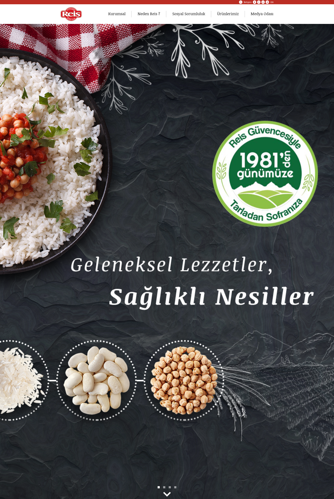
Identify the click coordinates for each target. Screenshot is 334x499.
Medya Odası (262, 13)
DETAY (167, 261)
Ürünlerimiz (228, 13)
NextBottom (167, 494)
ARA (240, 2)
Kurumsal (116, 13)
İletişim (248, 2)
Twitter (254, 2)
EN (272, 2)
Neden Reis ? (149, 13)
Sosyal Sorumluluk (188, 13)
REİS (71, 14)
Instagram (267, 2)
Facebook (259, 2)
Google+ (263, 2)
